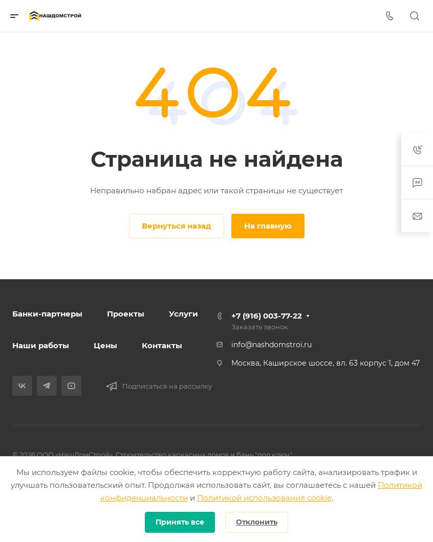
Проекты (125, 314)
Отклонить (256, 522)
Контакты (162, 345)
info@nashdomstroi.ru (271, 344)
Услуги (183, 314)
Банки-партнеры (47, 314)
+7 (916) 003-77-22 (266, 316)
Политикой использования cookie (264, 498)
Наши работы (40, 345)
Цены (105, 345)
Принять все (180, 522)
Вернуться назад (176, 226)
